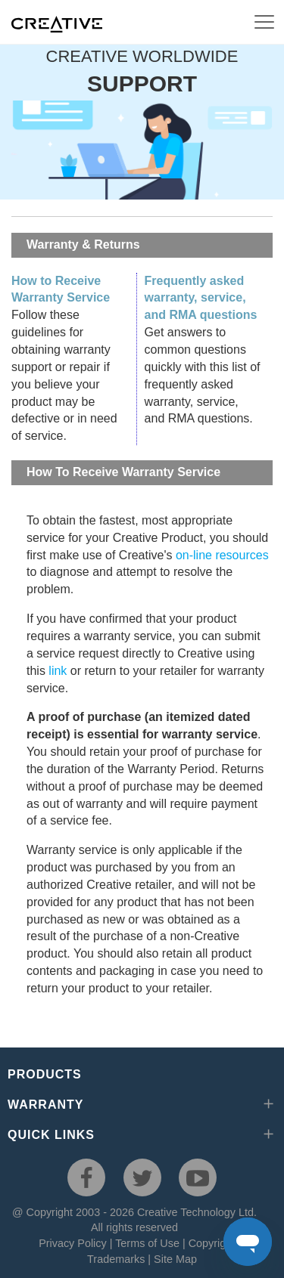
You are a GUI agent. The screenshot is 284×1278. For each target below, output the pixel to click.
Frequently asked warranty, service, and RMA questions (201, 298)
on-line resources (222, 555)
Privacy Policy (73, 1243)
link (57, 670)
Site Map (175, 1259)
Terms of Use (147, 1243)
